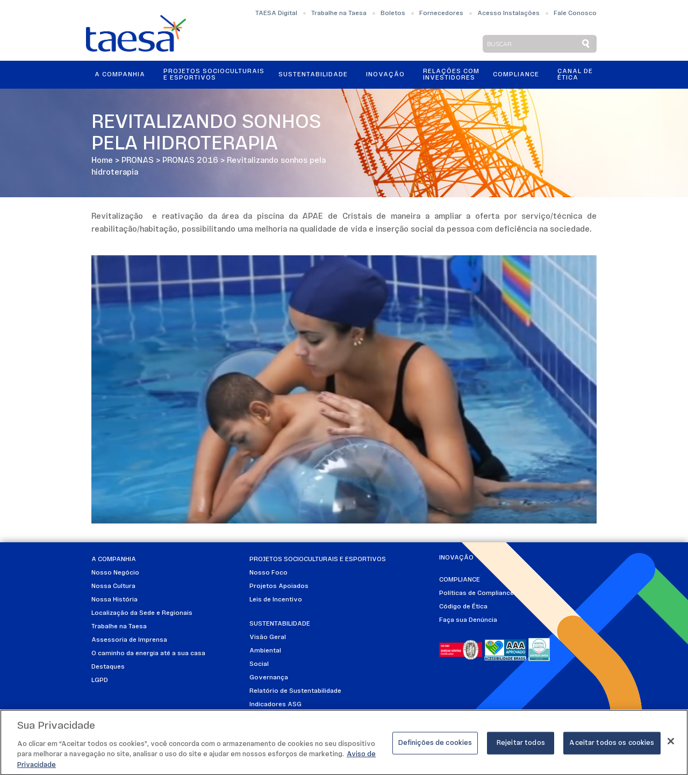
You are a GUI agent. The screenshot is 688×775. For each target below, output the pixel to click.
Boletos (393, 13)
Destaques (108, 667)
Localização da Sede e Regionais (141, 613)
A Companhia (120, 74)
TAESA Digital (276, 13)
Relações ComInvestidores (451, 74)
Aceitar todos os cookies (611, 746)
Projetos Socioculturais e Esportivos (213, 74)
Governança (268, 677)
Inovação (385, 74)
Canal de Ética (575, 74)
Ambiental (265, 651)
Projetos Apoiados (279, 586)
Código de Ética (463, 607)
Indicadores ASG (275, 704)
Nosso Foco (268, 573)
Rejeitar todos (521, 746)
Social (259, 664)
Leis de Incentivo (275, 600)
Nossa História (114, 600)
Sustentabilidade (313, 74)
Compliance (516, 74)
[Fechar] (671, 744)
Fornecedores (441, 13)
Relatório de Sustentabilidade (295, 691)
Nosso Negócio (115, 573)
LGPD (99, 680)
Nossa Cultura (113, 586)
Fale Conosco (575, 13)
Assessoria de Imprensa (129, 640)
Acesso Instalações (508, 13)
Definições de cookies (435, 746)
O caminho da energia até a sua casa (148, 653)
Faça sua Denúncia (468, 620)
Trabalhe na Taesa (339, 13)
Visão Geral (267, 637)
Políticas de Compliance (476, 593)
